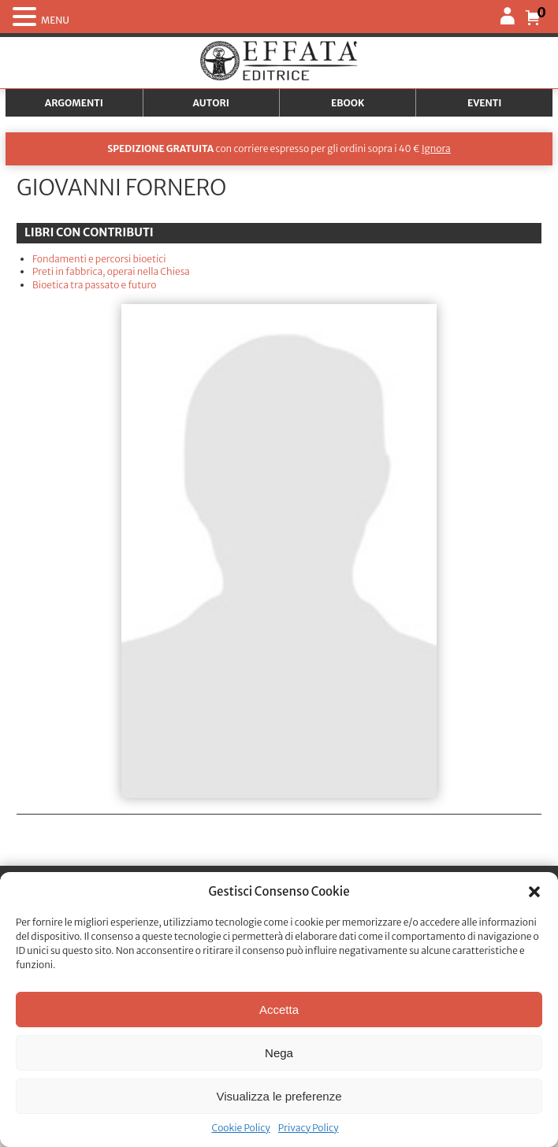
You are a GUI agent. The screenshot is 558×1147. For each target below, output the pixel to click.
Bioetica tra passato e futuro (94, 285)
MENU (55, 20)
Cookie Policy (240, 1128)
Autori (211, 103)
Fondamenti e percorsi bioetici (99, 259)
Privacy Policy (308, 1128)
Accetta (279, 1009)
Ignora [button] (436, 148)
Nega (279, 1053)
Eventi (484, 103)
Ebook (347, 103)
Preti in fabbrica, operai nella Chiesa (111, 271)
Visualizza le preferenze (279, 1096)
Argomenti (74, 103)
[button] (534, 892)
